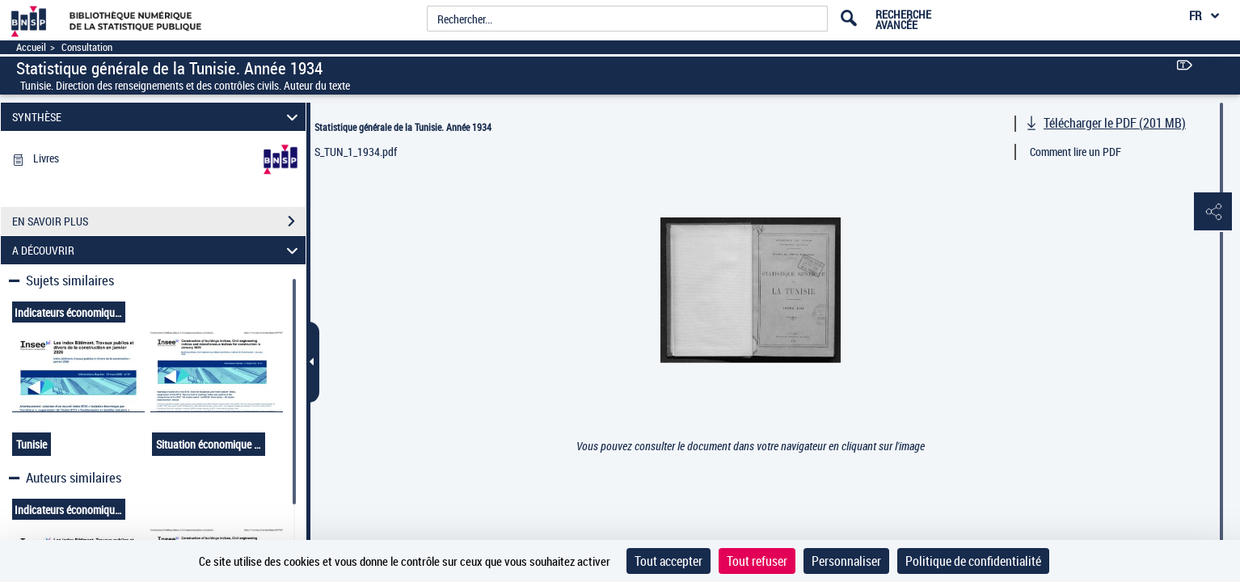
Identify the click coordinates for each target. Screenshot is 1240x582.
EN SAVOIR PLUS (159, 221)
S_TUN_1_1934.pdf (355, 151)
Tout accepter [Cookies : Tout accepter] (668, 561)
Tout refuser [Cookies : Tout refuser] (757, 561)
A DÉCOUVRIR (157, 250)
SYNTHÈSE (157, 117)
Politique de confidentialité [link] (973, 561)
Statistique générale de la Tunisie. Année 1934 (402, 126)
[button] (1211, 213)
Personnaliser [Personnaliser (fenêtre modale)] (846, 561)
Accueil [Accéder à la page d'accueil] (31, 47)
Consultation (86, 47)
